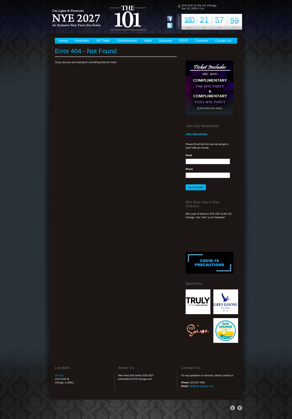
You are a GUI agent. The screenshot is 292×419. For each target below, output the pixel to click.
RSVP (183, 40)
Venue (63, 40)
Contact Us (223, 40)
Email (190, 155)
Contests (202, 40)
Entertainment (127, 40)
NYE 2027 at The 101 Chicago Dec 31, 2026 (199, 7)
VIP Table (103, 40)
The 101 (59, 375)
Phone (190, 169)
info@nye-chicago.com (201, 386)
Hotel (147, 40)
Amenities (82, 40)
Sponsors (165, 40)
